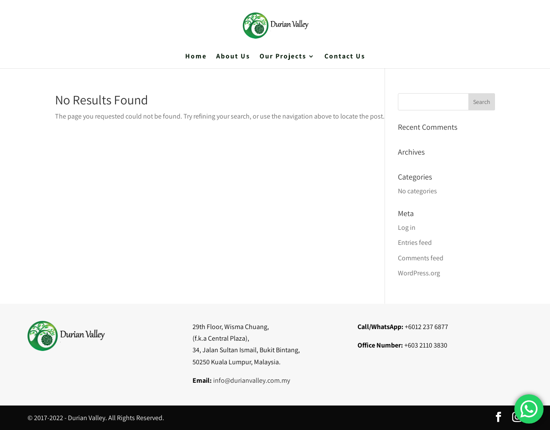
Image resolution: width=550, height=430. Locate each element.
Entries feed (415, 242)
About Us (233, 57)
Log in (407, 227)
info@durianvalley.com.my (251, 380)
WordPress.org (419, 273)
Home (196, 57)
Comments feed (420, 257)
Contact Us (344, 57)
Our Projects (283, 57)
